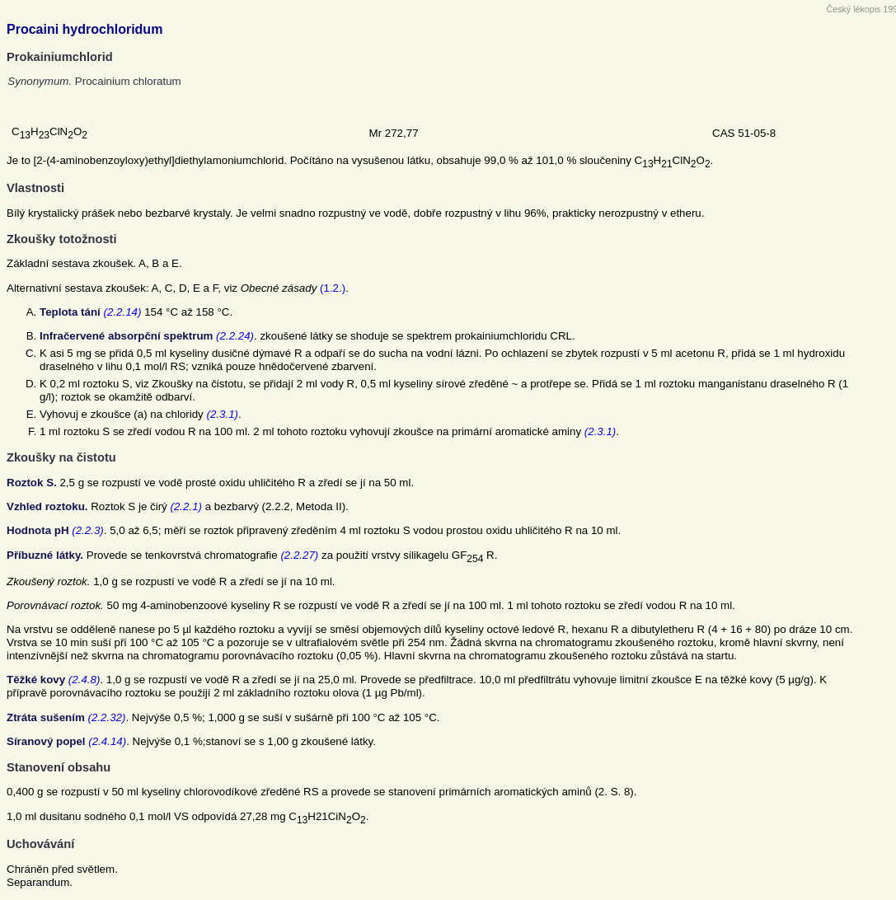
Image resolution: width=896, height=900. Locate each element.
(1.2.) (332, 288)
